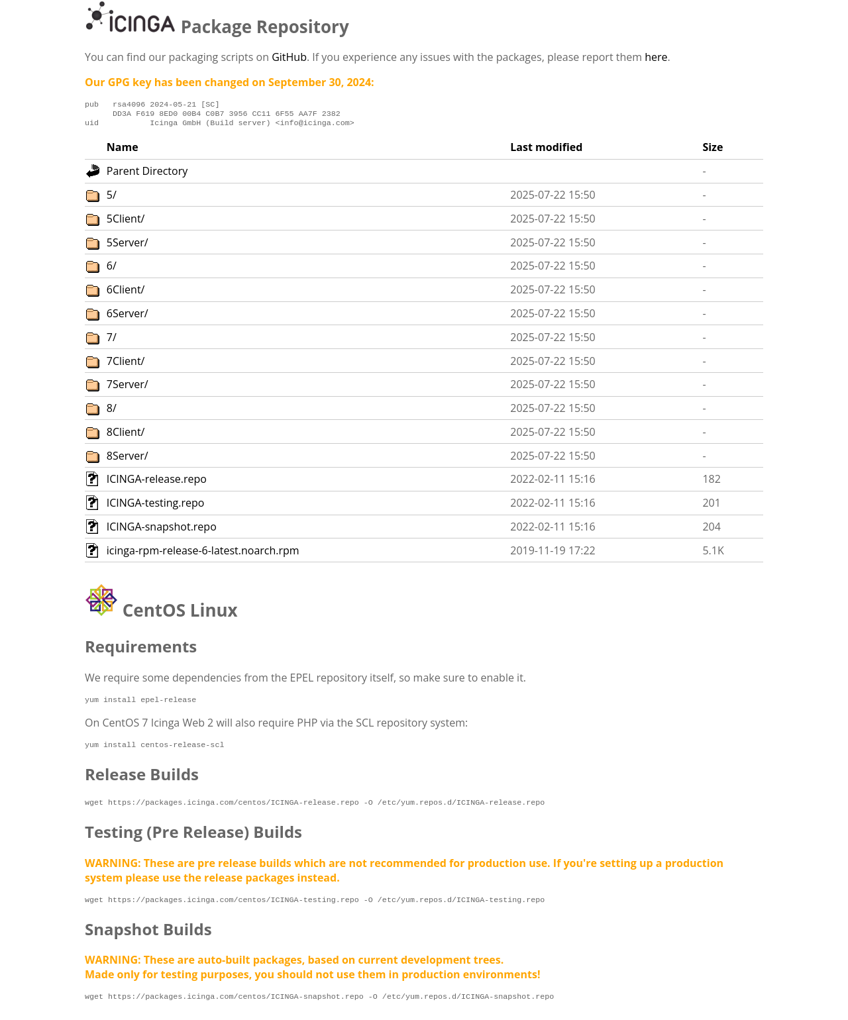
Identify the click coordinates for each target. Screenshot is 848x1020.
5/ (112, 198)
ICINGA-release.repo (157, 483)
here (656, 57)
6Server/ (127, 317)
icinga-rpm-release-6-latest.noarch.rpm (203, 554)
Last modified (546, 151)
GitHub (289, 57)
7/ (112, 341)
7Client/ (126, 365)
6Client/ (126, 293)
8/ (112, 412)
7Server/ (127, 388)
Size (712, 151)
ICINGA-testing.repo (156, 506)
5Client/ (126, 222)
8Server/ (127, 459)
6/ (112, 269)
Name (122, 151)
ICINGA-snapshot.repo (162, 530)
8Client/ (126, 436)
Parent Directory (147, 175)
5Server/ (127, 246)
